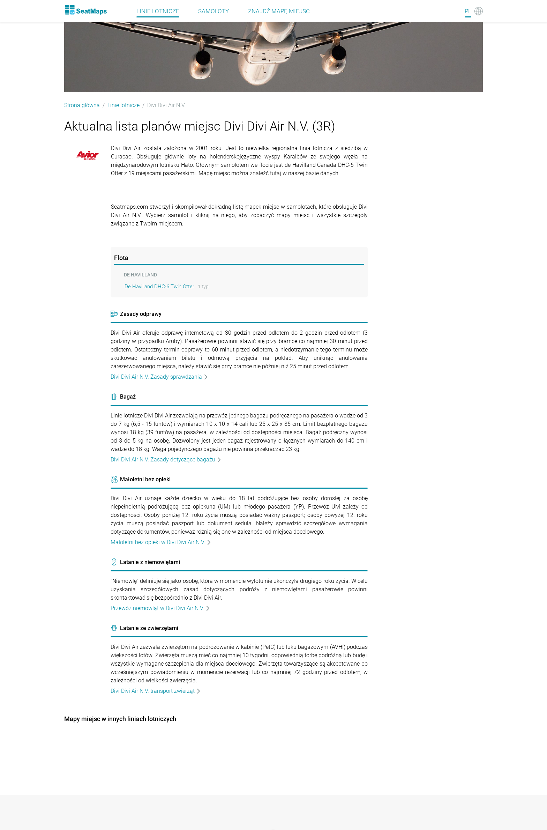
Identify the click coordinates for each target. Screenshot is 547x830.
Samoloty (213, 11)
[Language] (474, 11)
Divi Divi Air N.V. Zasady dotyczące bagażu (166, 459)
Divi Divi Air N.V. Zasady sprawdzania (159, 376)
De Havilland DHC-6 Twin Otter (159, 286)
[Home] (85, 10)
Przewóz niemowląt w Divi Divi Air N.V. (160, 608)
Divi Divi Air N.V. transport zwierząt (156, 691)
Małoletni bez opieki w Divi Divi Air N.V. (161, 542)
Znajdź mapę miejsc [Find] (279, 11)
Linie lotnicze (123, 105)
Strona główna (82, 105)
